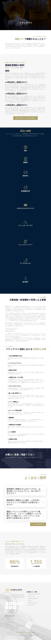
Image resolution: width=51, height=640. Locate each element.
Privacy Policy (25, 632)
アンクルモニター (25, 263)
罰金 (25, 150)
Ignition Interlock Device (25, 208)
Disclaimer (32, 632)
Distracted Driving (32, 602)
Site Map (18, 632)
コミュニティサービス (25, 225)
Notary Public (31, 604)
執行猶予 (25, 282)
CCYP (8, 620)
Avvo (8, 626)
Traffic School (31, 596)
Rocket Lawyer (10, 622)
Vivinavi (8, 618)
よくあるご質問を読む (38, 524)
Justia (8, 624)
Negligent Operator (32, 598)
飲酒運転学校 (25, 191)
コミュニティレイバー (25, 245)
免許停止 (25, 176)
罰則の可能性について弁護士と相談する (25, 118)
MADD (29, 600)
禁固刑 (25, 162)
